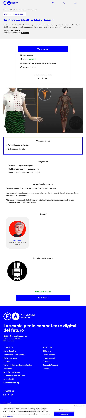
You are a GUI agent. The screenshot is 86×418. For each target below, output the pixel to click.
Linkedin (12, 395)
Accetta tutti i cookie (64, 414)
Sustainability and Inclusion (14, 376)
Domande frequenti (50, 365)
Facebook (8, 395)
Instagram (4, 395)
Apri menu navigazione (75, 3)
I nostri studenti (49, 358)
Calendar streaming (11, 383)
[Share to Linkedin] (46, 78)
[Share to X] (42, 78)
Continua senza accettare (79, 405)
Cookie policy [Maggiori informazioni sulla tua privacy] (10, 416)
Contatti (46, 369)
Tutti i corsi (7, 369)
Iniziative (46, 361)
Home (5, 9)
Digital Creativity (12, 9)
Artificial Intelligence (11, 372)
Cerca (53, 3)
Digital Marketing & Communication (17, 365)
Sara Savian (15, 30)
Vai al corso (43, 49)
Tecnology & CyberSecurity (14, 354)
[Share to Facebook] (38, 78)
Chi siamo (47, 351)
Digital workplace (10, 358)
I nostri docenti (49, 354)
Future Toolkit (8, 379)
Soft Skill (6, 361)
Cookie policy (7, 403)
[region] (43, 411)
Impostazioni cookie (64, 409)
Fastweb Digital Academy (33, 316)
